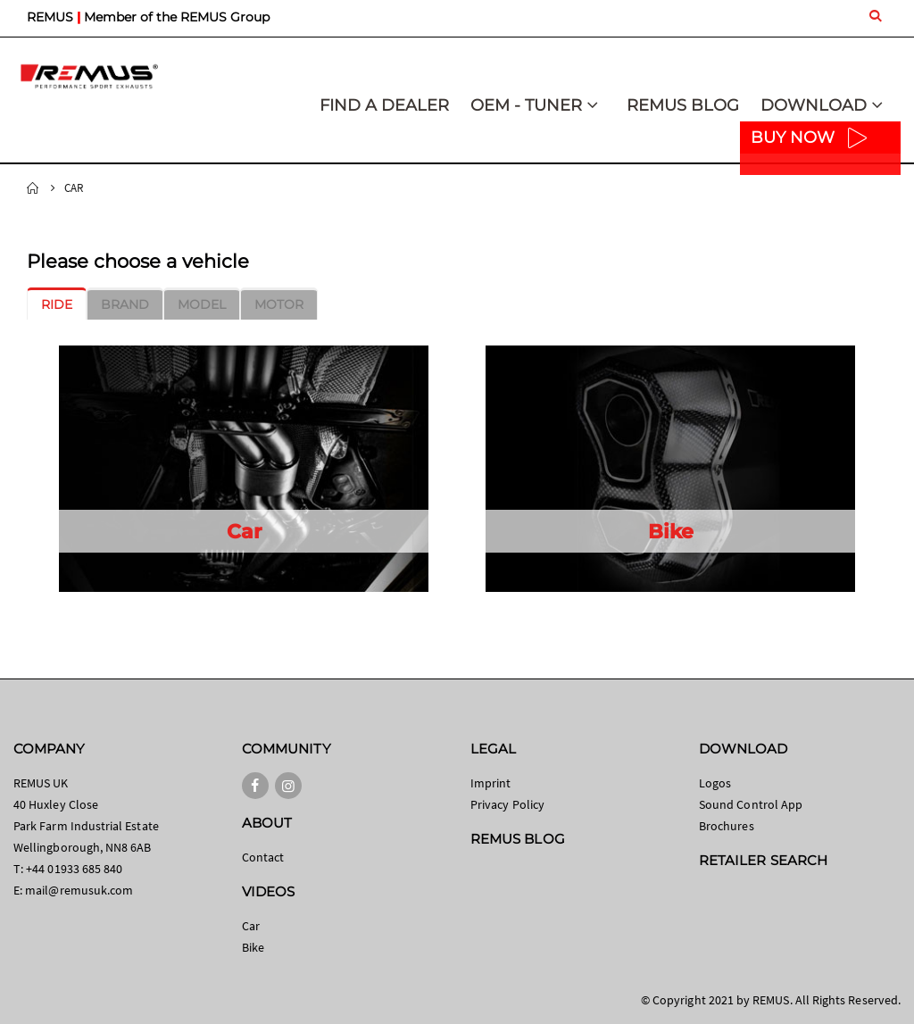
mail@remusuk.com (79, 890)
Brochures (726, 826)
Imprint (490, 783)
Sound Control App (750, 804)
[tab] (57, 304)
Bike (253, 947)
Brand (125, 304)
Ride (56, 304)
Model (202, 304)
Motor (278, 304)
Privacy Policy (507, 804)
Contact (263, 857)
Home (33, 188)
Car (251, 926)
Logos (715, 783)
